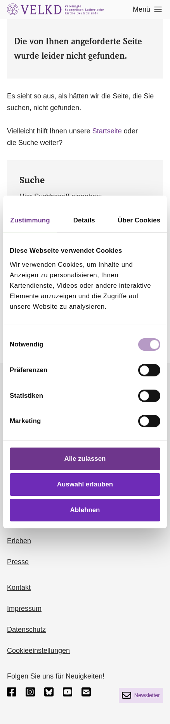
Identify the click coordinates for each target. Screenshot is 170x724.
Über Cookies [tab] (139, 220)
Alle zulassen (85, 458)
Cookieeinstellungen (38, 650)
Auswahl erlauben (85, 484)
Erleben (19, 541)
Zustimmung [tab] (30, 220)
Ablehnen (85, 510)
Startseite (107, 131)
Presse (18, 562)
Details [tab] (84, 220)
